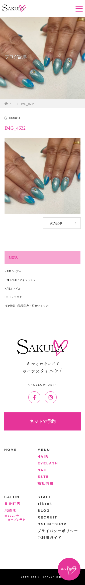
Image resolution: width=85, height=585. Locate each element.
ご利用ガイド (49, 538)
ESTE (43, 476)
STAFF (44, 497)
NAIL (42, 470)
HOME (10, 450)
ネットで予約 (43, 421)
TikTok (44, 504)
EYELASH (47, 463)
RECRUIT (47, 517)
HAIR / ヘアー (13, 271)
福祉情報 (45, 483)
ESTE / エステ (13, 297)
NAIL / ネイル (13, 288)
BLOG (43, 510)
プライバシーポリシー (57, 531)
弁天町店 (12, 504)
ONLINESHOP (52, 524)
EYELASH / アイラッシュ (20, 280)
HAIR (43, 456)
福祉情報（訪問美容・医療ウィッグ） (28, 305)
